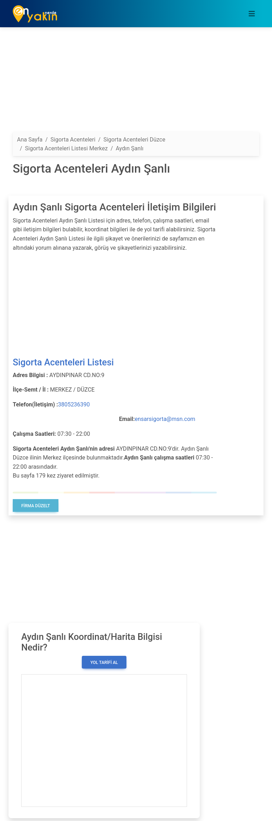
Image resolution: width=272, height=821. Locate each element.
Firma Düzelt (35, 505)
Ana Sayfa (29, 139)
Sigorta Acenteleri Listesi (63, 362)
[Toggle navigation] (251, 14)
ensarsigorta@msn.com (165, 419)
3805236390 (74, 404)
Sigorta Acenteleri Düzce (134, 139)
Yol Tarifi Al (104, 662)
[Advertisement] (136, 82)
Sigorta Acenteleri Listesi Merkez (66, 148)
